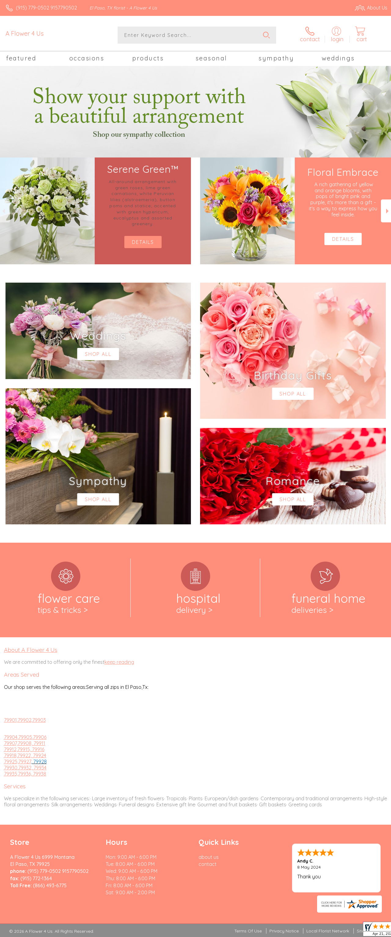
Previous (5, 211)
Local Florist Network (327, 931)
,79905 (24, 737)
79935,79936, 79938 (25, 774)
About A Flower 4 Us (30, 649)
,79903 (38, 720)
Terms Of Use (248, 931)
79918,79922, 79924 (25, 755)
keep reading (119, 662)
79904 (10, 737)
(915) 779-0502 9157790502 (46, 8)
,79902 (24, 720)
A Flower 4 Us (24, 33)
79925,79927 (17, 761)
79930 (10, 768)
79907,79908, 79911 (24, 743)
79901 (10, 720)
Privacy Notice (284, 931)
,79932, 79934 (31, 768)
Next (386, 211)
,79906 (39, 737)
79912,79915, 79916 (24, 749)
